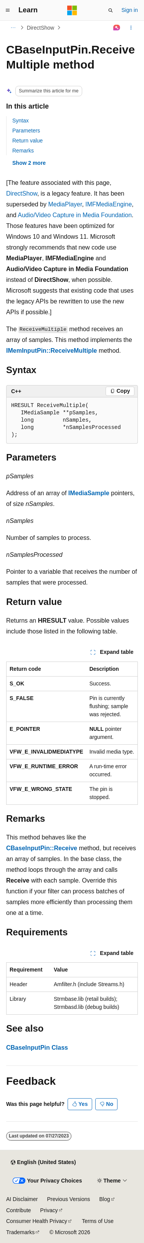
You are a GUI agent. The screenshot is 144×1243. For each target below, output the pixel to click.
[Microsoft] (72, 10)
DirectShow (41, 28)
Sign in (129, 10)
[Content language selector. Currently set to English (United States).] (43, 1162)
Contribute (18, 1210)
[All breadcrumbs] (13, 28)
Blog (104, 1199)
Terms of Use (97, 1221)
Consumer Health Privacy (36, 1221)
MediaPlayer (65, 204)
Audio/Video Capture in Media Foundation (75, 215)
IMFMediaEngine (108, 204)
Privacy (49, 1210)
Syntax (20, 120)
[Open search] (110, 10)
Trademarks (20, 1232)
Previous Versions (68, 1199)
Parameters (26, 130)
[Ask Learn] (116, 28)
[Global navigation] (7, 10)
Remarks (23, 150)
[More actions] (131, 28)
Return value (27, 140)
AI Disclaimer (22, 1199)
